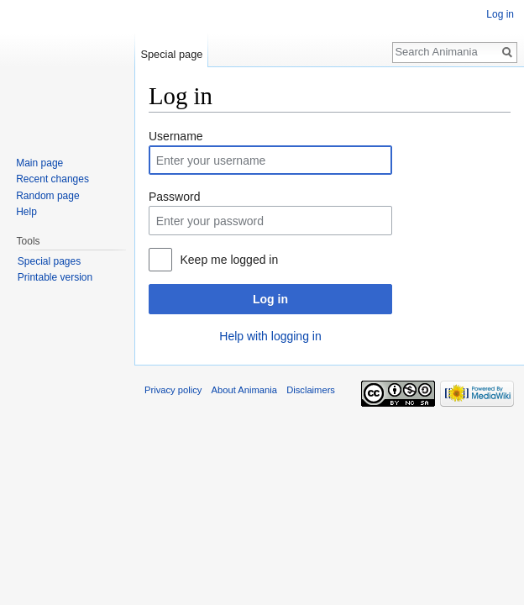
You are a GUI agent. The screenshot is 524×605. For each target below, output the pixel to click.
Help (26, 212)
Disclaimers (310, 390)
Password (174, 196)
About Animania (244, 390)
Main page (39, 163)
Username (176, 136)
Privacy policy (173, 390)
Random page (47, 196)
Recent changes (52, 179)
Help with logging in (270, 336)
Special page (171, 54)
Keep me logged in (229, 259)
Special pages (49, 261)
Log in (270, 299)
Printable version (55, 277)
